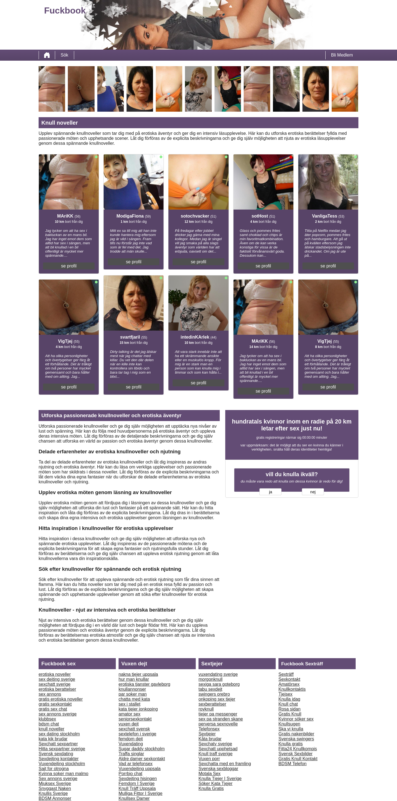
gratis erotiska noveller (61, 699)
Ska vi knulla (290, 729)
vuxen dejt (129, 724)
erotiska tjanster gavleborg (144, 684)
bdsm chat (49, 724)
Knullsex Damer (134, 798)
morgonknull (210, 679)
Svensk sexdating (56, 753)
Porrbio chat (130, 773)
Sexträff (286, 674)
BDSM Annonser (55, 798)
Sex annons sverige (58, 778)
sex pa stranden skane (220, 719)
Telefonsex (209, 729)
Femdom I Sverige (137, 783)
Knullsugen (289, 724)
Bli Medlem (342, 55)
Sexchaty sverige (215, 743)
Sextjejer (207, 734)
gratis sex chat (53, 709)
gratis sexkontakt (55, 704)
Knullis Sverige (53, 793)
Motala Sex (209, 773)
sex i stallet (129, 704)
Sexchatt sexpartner (58, 743)
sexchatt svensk (134, 729)
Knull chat (288, 704)
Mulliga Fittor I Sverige (140, 793)
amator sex (129, 714)
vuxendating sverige (218, 674)
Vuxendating (131, 743)
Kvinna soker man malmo (63, 773)
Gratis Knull (289, 714)
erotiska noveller (55, 674)
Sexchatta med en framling (224, 763)
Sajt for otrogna (54, 768)
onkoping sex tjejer (216, 699)
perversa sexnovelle (218, 724)
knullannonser (132, 689)
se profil (69, 266)
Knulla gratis (290, 743)
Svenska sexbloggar (218, 768)
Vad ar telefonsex (135, 763)
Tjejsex (285, 694)
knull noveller (51, 729)
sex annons (50, 694)
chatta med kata (134, 699)
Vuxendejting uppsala (139, 768)
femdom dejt (131, 738)
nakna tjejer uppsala (138, 674)
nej (313, 492)
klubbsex (47, 719)
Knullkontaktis (292, 689)
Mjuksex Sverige (55, 783)
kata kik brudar (53, 738)
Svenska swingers (296, 738)
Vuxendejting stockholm (62, 763)
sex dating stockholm (59, 734)
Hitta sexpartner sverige (62, 748)
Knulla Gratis (211, 788)
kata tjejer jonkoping (138, 709)
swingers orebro (214, 694)
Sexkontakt (289, 679)
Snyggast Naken (55, 788)
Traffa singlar (131, 753)
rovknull (206, 709)
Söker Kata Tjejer (215, 783)
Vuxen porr (209, 758)
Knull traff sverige (215, 753)
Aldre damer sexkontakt (142, 758)
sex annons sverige (58, 714)
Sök (64, 55)
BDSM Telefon (292, 763)
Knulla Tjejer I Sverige (220, 778)
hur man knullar (134, 679)
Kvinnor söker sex (295, 719)
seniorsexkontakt (135, 719)
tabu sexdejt (210, 689)
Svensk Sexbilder (295, 753)
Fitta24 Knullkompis (297, 748)
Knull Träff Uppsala (137, 788)
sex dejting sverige (57, 679)
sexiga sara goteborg (219, 684)
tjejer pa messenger (217, 714)
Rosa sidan (289, 709)
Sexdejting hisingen (138, 778)
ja (270, 492)
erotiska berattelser (57, 689)
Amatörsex (288, 684)
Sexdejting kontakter (59, 758)
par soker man (133, 694)
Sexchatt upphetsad (217, 748)
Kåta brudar (210, 738)
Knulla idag (289, 699)
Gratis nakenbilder (296, 734)
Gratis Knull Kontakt (297, 758)
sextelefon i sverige (137, 734)
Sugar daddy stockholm (142, 748)
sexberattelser (212, 704)
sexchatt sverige (55, 684)
